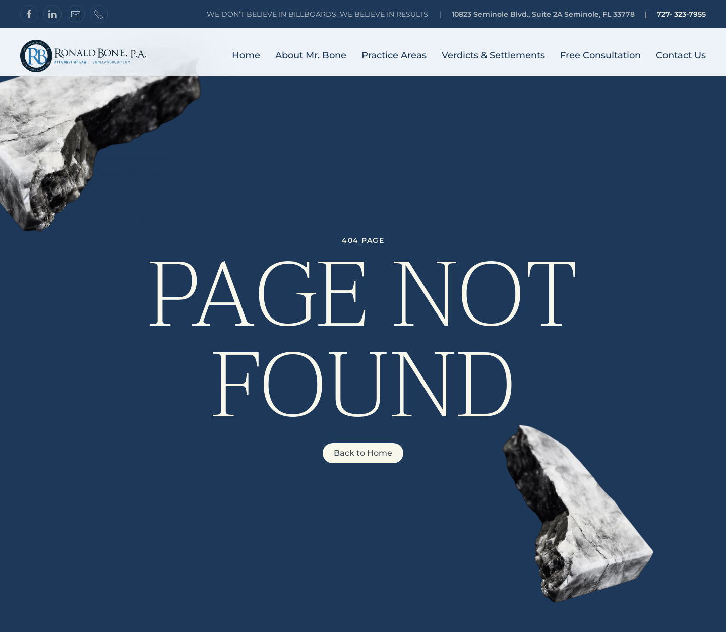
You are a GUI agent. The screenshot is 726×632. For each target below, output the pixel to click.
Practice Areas (394, 55)
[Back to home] (83, 56)
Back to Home (363, 453)
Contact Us (681, 55)
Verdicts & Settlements (493, 55)
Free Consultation (600, 55)
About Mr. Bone (310, 55)
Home (246, 55)
